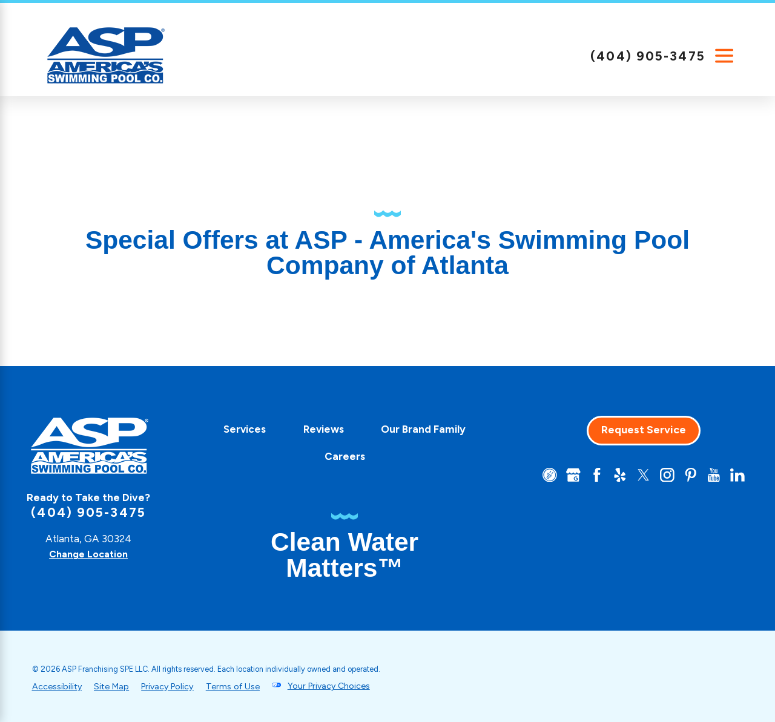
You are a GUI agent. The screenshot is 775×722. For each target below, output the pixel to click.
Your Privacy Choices (343, 686)
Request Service (638, 429)
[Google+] (565, 476)
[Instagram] (663, 476)
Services (240, 429)
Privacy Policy (174, 686)
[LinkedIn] (737, 476)
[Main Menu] (724, 56)
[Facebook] (590, 476)
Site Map (114, 686)
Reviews (318, 429)
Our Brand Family (418, 429)
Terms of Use (244, 686)
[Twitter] (639, 476)
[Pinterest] (688, 476)
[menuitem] (240, 429)
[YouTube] (713, 476)
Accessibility (58, 686)
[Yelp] (614, 476)
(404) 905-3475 (647, 56)
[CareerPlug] (541, 476)
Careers (339, 456)
